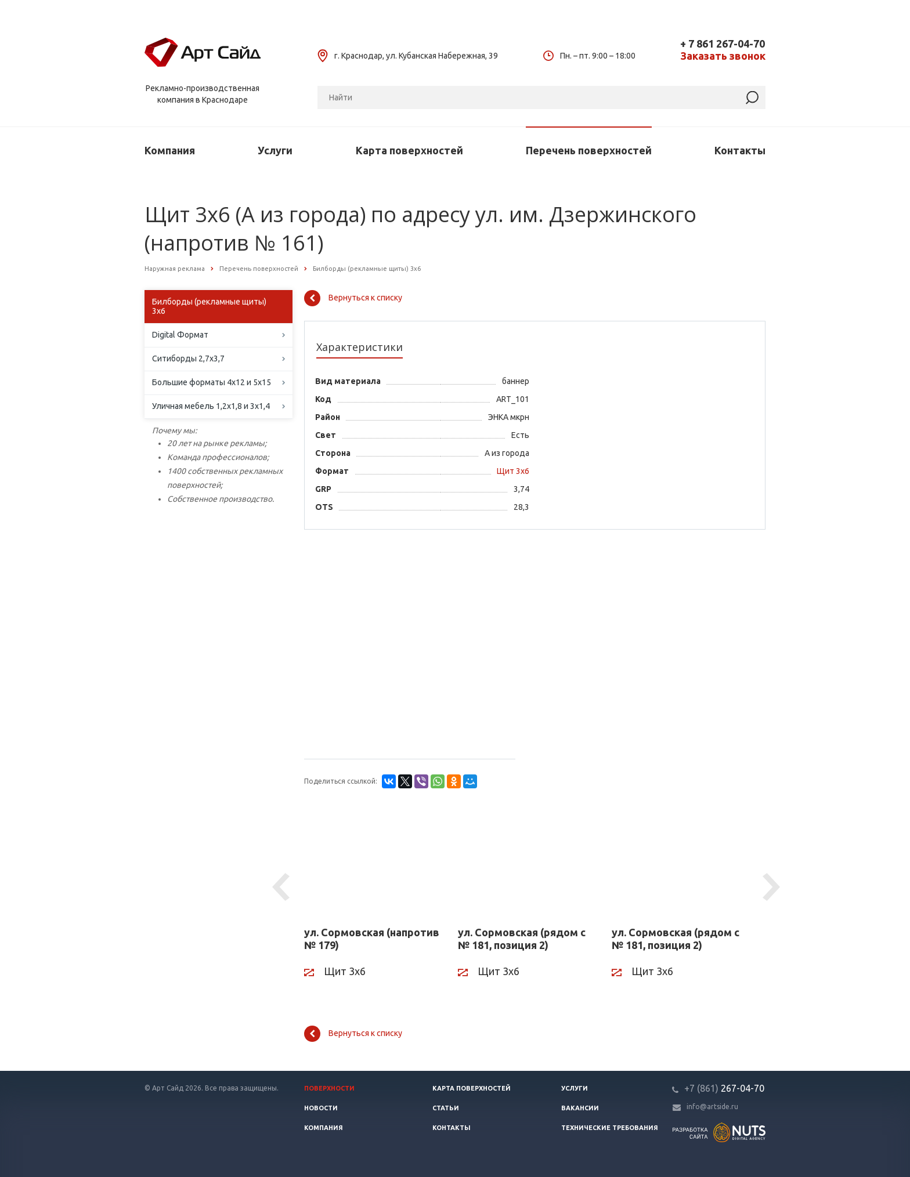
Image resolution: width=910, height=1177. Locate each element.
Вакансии (580, 1107)
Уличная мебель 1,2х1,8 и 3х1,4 (211, 406)
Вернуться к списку (353, 298)
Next (773, 887)
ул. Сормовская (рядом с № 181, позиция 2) (522, 938)
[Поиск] (541, 97)
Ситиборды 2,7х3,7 (188, 358)
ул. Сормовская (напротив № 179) (371, 938)
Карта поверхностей (409, 150)
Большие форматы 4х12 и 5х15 (211, 382)
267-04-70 (724, 1088)
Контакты (739, 150)
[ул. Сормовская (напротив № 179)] (372, 863)
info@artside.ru (712, 1106)
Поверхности (329, 1088)
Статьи (445, 1107)
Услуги (275, 150)
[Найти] (752, 97)
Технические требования (609, 1127)
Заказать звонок (722, 55)
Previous (283, 887)
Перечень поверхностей (589, 150)
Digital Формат (180, 334)
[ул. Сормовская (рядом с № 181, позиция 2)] (526, 863)
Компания (170, 150)
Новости (321, 1107)
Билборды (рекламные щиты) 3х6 (209, 306)
